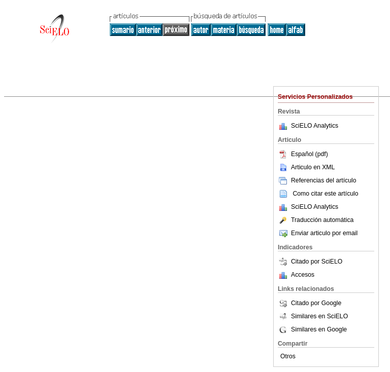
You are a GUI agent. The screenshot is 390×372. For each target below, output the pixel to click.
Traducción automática (315, 220)
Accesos (302, 274)
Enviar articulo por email (318, 233)
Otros (288, 356)
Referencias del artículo (317, 180)
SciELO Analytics (314, 125)
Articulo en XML (306, 167)
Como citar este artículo (325, 193)
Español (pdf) (303, 154)
